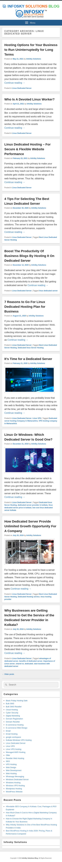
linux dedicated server (48, 291)
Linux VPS (36, 418)
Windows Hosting (13, 782)
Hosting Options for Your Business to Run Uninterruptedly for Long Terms (30, 49)
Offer (8, 755)
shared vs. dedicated (24, 664)
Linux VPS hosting (13, 749)
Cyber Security (12, 713)
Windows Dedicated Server (17, 779)
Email (8, 731)
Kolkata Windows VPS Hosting (19, 740)
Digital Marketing (13, 716)
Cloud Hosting (12, 710)
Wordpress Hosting (14, 789)
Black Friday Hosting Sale (17, 700)
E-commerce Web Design (16, 728)
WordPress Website (14, 792)
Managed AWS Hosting (15, 752)
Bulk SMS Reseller (14, 707)
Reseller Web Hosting (15, 758)
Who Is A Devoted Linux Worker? (29, 99)
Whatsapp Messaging (15, 776)
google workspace (13, 737)
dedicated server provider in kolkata (33, 505)
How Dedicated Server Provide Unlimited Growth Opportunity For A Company (30, 526)
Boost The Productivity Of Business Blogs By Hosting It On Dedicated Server (29, 255)
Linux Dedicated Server (21, 88)
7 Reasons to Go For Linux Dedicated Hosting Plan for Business (24, 306)
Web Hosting (11, 773)
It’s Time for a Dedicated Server (28, 359)
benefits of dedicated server (30, 661)
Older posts (8, 674)
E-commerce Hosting (14, 725)
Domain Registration (14, 719)
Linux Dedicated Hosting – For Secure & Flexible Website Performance (27, 149)
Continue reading (14, 83)
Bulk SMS (10, 704)
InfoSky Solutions (33, 59)
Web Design (11, 767)
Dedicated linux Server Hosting (31, 348)
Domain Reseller (13, 722)
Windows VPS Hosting (15, 785)
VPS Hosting (11, 764)
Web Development (13, 770)
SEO (8, 761)
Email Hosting (11, 734)
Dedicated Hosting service (29, 597)
